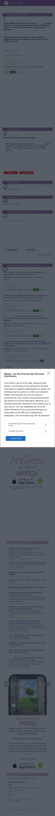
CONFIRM (15, 438)
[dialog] (27, 408)
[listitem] (27, 424)
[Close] (49, 374)
